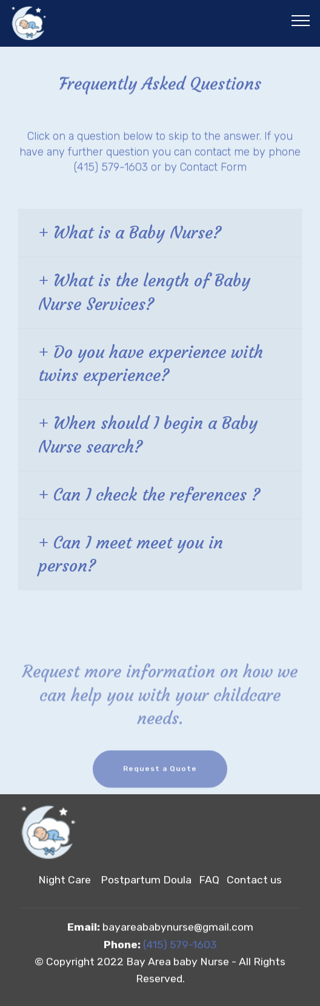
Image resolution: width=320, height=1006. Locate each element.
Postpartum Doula (146, 880)
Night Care (64, 880)
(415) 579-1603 (180, 945)
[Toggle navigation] (301, 20)
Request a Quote (160, 773)
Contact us (254, 880)
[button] (160, 233)
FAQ (213, 880)
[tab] (160, 233)
